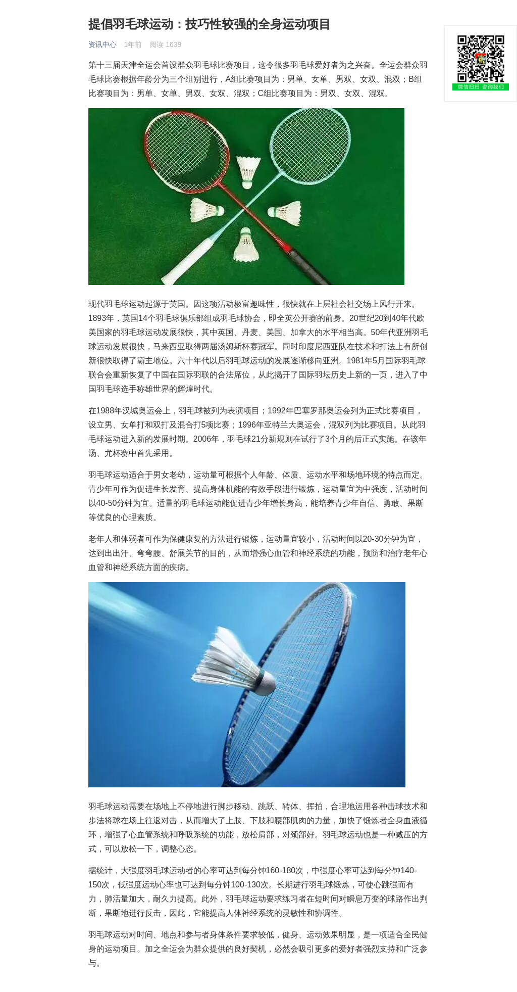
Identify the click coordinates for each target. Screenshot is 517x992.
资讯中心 (102, 44)
